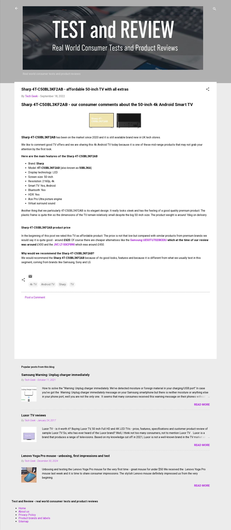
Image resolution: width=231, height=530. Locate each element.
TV (72, 284)
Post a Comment (35, 297)
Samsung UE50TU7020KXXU (148, 240)
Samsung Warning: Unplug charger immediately (55, 375)
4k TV (33, 284)
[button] (208, 89)
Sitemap (24, 521)
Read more (202, 404)
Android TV (48, 284)
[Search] (214, 9)
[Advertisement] (115, 326)
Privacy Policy (27, 514)
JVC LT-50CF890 (64, 244)
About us (24, 511)
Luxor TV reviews (33, 415)
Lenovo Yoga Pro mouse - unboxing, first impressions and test (65, 456)
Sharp (62, 284)
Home (22, 508)
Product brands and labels (34, 518)
